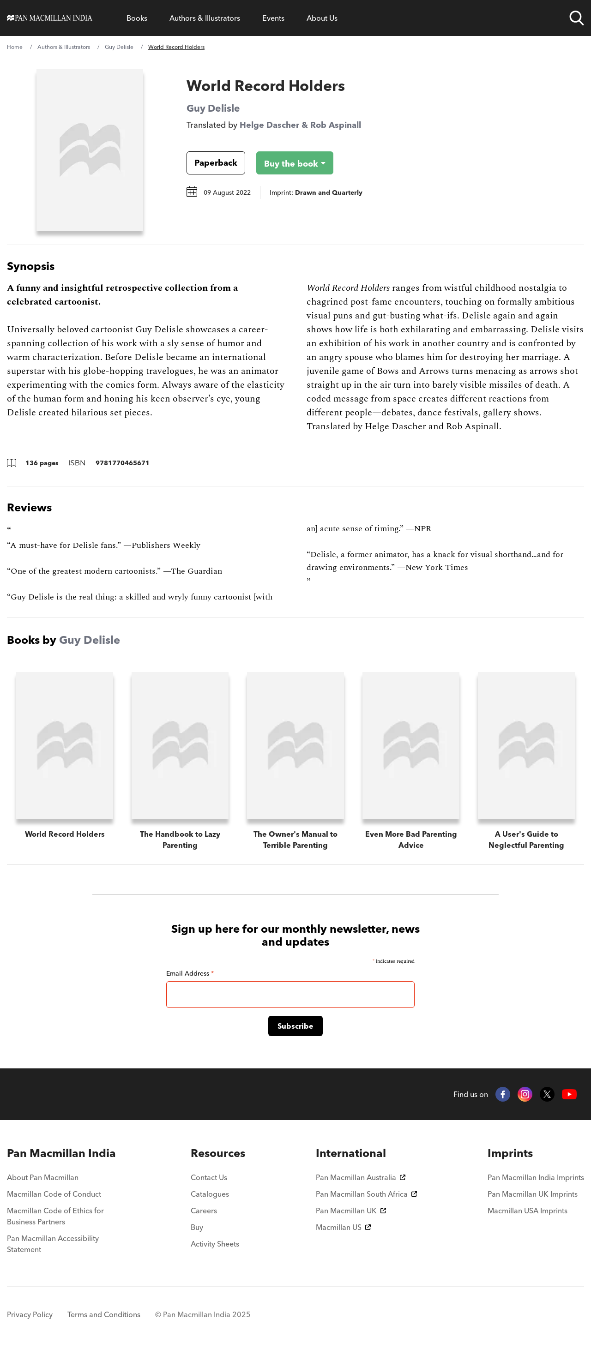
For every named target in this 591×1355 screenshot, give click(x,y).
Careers (204, 1210)
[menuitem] (63, 1153)
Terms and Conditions (103, 1314)
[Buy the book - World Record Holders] (287, 163)
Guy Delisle (119, 46)
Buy (197, 1227)
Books (137, 18)
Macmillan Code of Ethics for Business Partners (55, 1216)
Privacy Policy (30, 1314)
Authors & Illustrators (204, 18)
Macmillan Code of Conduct (54, 1194)
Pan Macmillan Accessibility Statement (53, 1244)
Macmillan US (343, 1227)
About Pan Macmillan (42, 1177)
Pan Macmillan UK (351, 1210)
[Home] (49, 18)
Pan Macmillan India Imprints (536, 1177)
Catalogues (210, 1194)
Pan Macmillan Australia (360, 1177)
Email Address (190, 973)
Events (273, 18)
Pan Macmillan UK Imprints (533, 1194)
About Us (322, 18)
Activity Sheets (215, 1243)
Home (15, 46)
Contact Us (209, 1177)
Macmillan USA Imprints (527, 1210)
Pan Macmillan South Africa (366, 1194)
